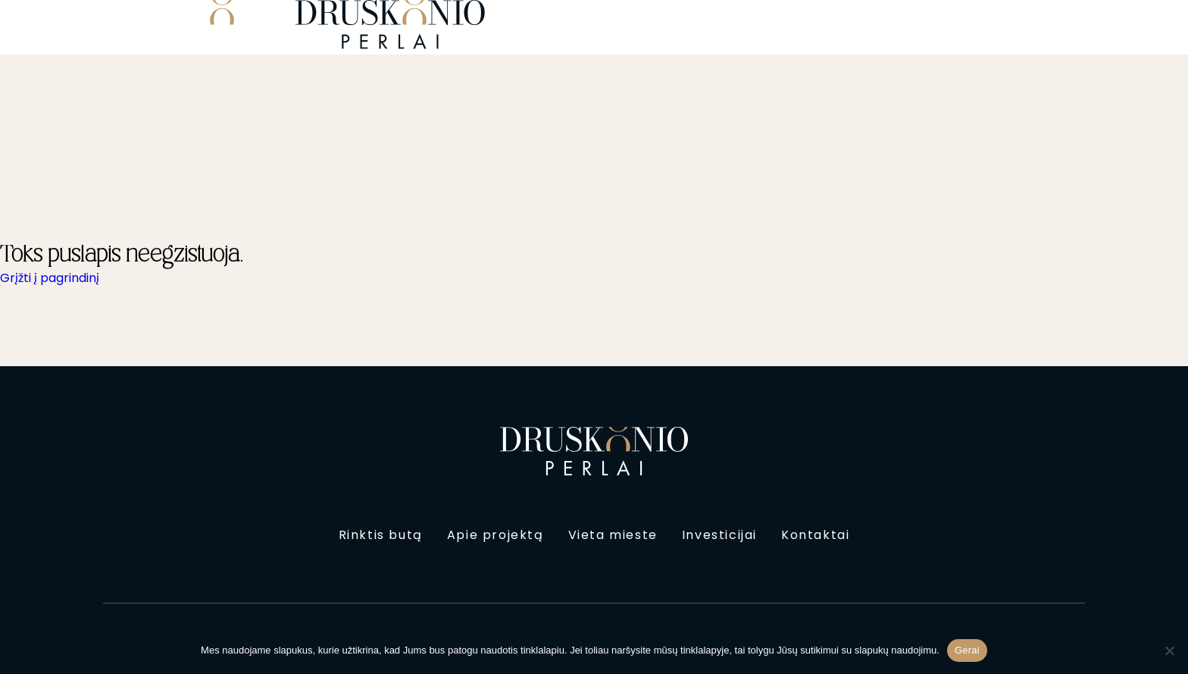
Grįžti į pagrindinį (49, 278)
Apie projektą (495, 535)
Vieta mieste (613, 535)
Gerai (967, 650)
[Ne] (1169, 650)
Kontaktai (815, 535)
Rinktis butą (381, 535)
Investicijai (719, 535)
